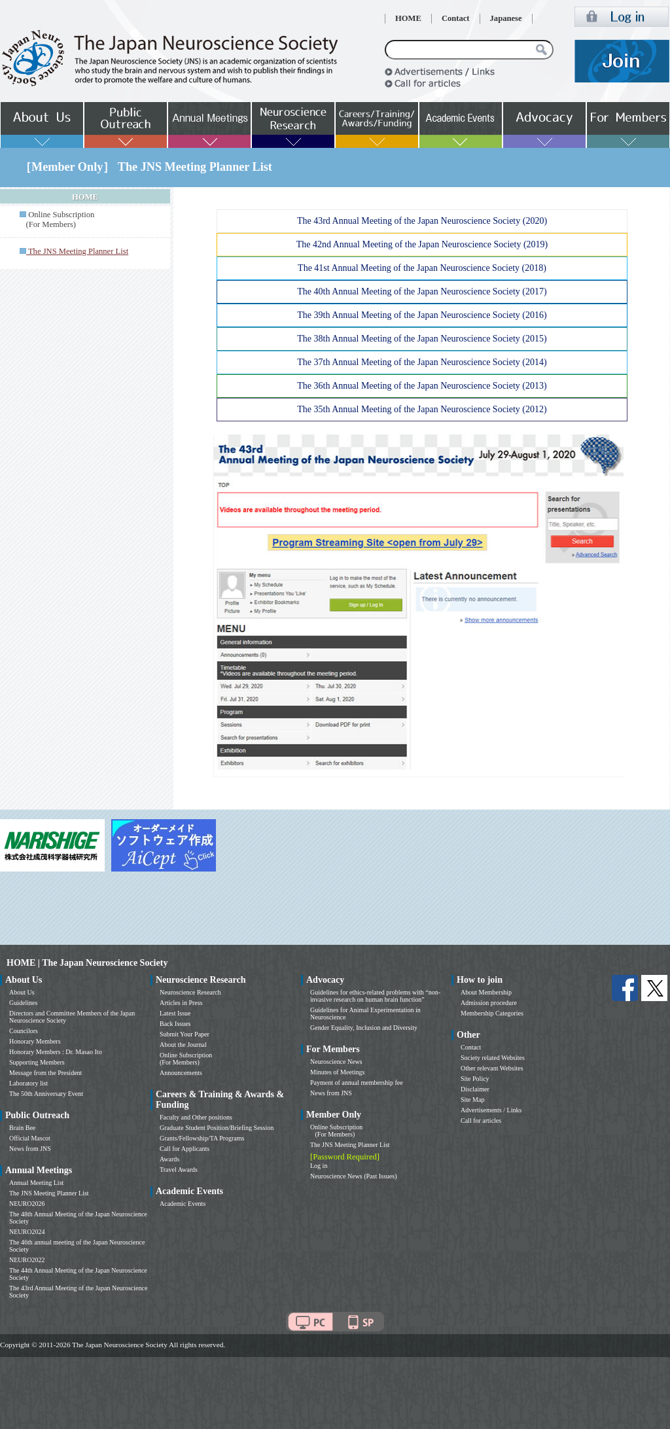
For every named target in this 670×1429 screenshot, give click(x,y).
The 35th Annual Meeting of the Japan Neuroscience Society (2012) (421, 409)
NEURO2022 (26, 1259)
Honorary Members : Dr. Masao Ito (55, 1051)
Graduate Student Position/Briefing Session (216, 1127)
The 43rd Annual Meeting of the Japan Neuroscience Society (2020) (422, 221)
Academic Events (182, 1203)
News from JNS (30, 1148)
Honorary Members (35, 1041)
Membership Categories (492, 1013)
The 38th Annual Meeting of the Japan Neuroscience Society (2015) (421, 339)
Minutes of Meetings (337, 1072)
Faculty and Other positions (196, 1117)
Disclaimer (475, 1089)
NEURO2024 (26, 1231)
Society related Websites (493, 1057)
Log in (318, 1165)
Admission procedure (489, 1002)
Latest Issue (175, 1013)
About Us (22, 992)
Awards (169, 1159)
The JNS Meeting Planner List (49, 1193)
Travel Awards (179, 1169)
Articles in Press (181, 1002)
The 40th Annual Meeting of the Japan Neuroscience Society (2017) (421, 291)
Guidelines (23, 1002)
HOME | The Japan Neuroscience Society (87, 963)
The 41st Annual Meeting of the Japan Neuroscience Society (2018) (422, 268)
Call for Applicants (184, 1148)
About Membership (486, 992)
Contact (456, 18)
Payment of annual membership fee (356, 1082)
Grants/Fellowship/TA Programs (202, 1138)
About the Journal (183, 1044)
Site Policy (475, 1078)
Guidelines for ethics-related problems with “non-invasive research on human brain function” (375, 996)
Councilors (23, 1030)
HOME (408, 18)
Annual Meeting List (36, 1182)
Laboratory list (28, 1083)
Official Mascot (29, 1138)
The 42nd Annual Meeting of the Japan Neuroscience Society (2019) (422, 244)
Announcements (181, 1072)
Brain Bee (22, 1127)
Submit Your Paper (184, 1034)
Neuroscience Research (190, 992)
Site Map (472, 1099)
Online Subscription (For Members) (57, 219)
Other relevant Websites (492, 1068)
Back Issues (175, 1023)
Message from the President (45, 1072)
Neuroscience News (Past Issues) (353, 1176)
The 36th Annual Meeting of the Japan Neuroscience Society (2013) (421, 386)
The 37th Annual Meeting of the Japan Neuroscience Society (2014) (421, 362)
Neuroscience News (336, 1061)
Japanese (506, 18)
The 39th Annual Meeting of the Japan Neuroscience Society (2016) (421, 315)
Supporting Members (37, 1062)
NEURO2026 (26, 1203)
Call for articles (481, 1120)
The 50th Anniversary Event (46, 1093)
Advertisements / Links (491, 1110)
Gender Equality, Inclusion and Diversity (363, 1027)
